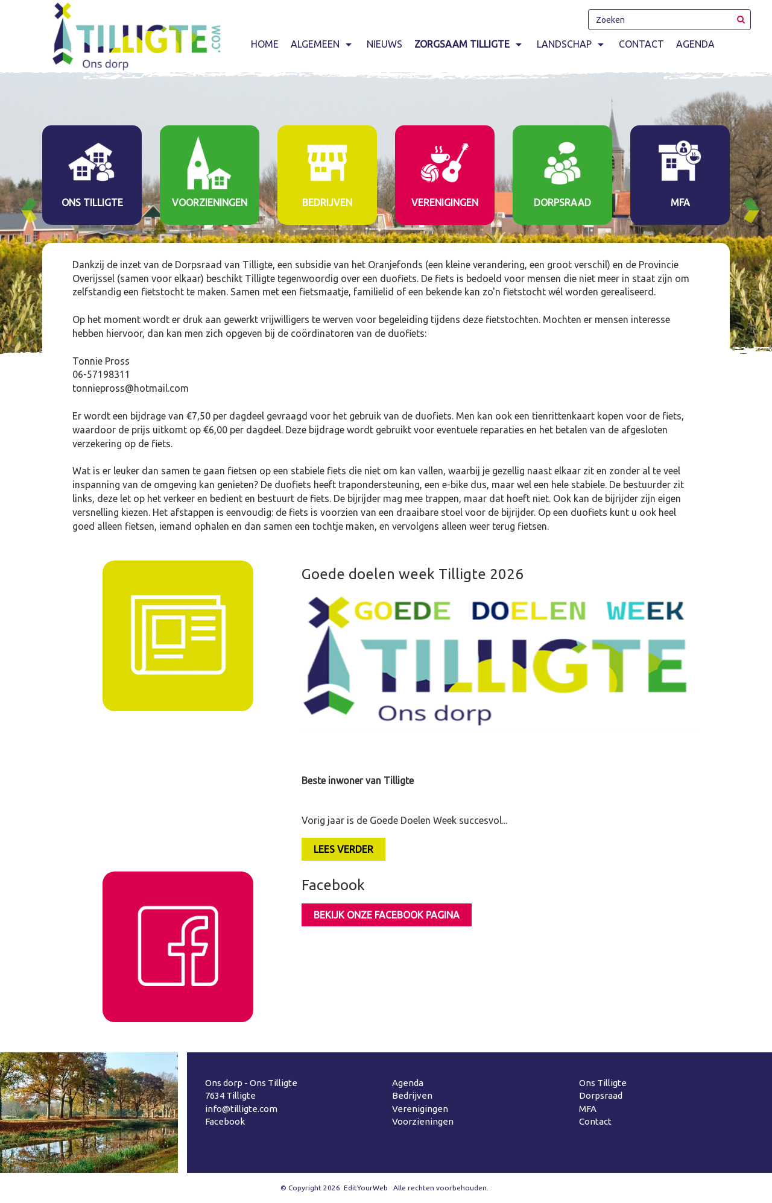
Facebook (225, 1121)
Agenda (695, 44)
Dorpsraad (600, 1095)
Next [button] (756, 210)
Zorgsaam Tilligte (469, 44)
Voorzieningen (423, 1121)
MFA (587, 1109)
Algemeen (323, 44)
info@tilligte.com (241, 1109)
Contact (641, 44)
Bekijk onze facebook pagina (387, 914)
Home (265, 44)
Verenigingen (420, 1109)
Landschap (572, 44)
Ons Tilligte (603, 1083)
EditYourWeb (366, 1188)
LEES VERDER (343, 849)
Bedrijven (412, 1095)
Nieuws (384, 44)
